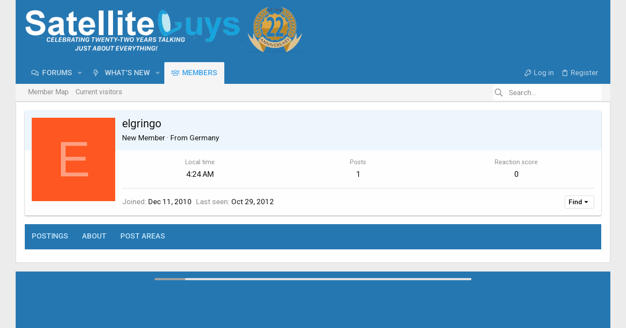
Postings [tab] (50, 236)
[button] (80, 72)
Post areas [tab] (142, 236)
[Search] (547, 92)
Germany (204, 137)
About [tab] (94, 236)
